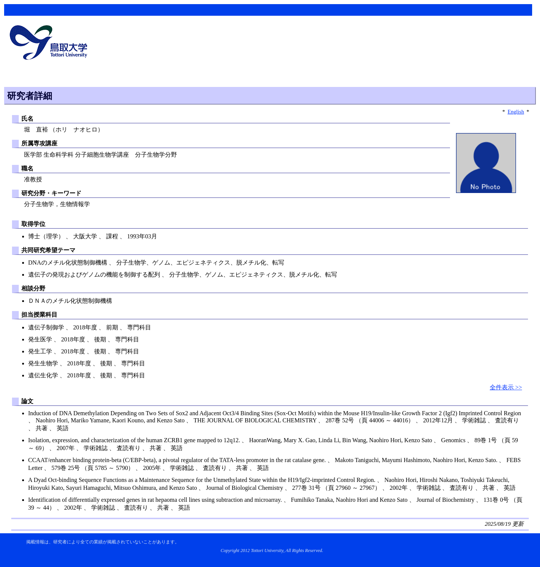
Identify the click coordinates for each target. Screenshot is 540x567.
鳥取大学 (51, 43)
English (515, 112)
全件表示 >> (506, 387)
